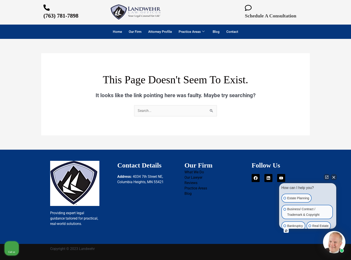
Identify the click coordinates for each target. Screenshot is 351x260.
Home (117, 32)
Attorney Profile (160, 32)
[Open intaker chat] (286, 231)
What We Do (194, 172)
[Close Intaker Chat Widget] (334, 177)
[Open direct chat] (327, 177)
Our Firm (135, 32)
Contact (232, 32)
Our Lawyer (193, 177)
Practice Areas (192, 31)
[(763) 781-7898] (46, 7)
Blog (216, 32)
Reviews (190, 183)
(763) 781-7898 (60, 16)
